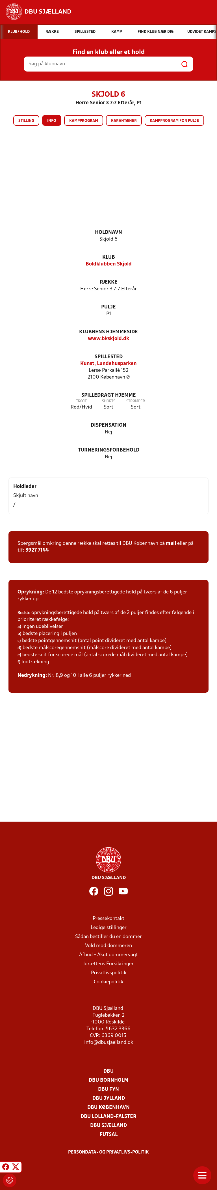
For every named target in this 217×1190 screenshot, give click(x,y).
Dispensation (108, 425)
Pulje (108, 307)
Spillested (109, 357)
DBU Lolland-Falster (108, 1116)
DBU (108, 1071)
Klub (108, 257)
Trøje (81, 401)
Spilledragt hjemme (108, 395)
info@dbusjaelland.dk (108, 1042)
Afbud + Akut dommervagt (108, 955)
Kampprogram (83, 121)
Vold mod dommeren (108, 945)
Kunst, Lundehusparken (108, 363)
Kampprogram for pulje (174, 121)
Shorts (108, 401)
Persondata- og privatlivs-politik (108, 1152)
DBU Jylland (108, 1098)
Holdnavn (108, 232)
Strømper (135, 401)
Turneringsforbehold (108, 450)
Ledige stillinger (109, 927)
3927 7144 (37, 550)
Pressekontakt (108, 918)
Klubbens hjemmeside (108, 332)
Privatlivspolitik (108, 973)
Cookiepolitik (108, 982)
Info (51, 121)
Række (109, 282)
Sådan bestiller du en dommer (108, 936)
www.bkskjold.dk (108, 338)
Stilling (26, 121)
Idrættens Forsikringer (108, 964)
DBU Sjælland (108, 1125)
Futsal (109, 1134)
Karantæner (124, 121)
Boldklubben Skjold (109, 264)
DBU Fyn (108, 1089)
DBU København (108, 1107)
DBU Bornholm (108, 1080)
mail (171, 543)
